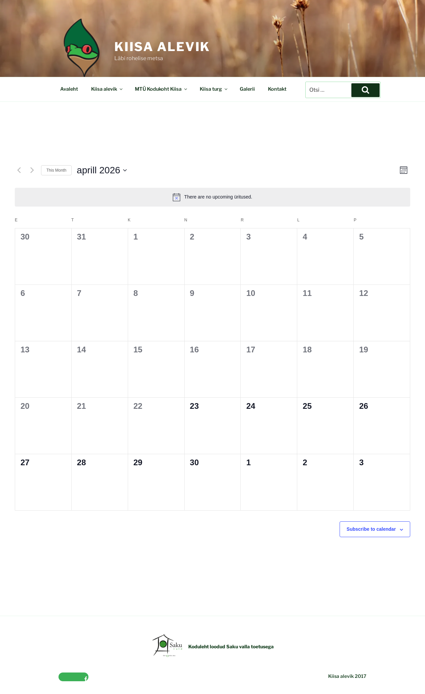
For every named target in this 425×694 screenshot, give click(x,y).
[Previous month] (19, 170)
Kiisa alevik (162, 46)
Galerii (247, 89)
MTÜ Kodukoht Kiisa (161, 89)
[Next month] (32, 170)
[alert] (212, 197)
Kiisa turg (214, 89)
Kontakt (277, 89)
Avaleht (69, 89)
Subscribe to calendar (371, 529)
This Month (56, 170)
